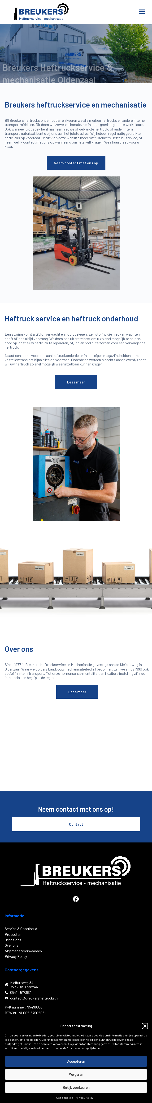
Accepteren (76, 1061)
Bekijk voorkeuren (76, 1087)
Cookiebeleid (64, 1097)
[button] (145, 1026)
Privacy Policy (84, 1097)
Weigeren (76, 1074)
